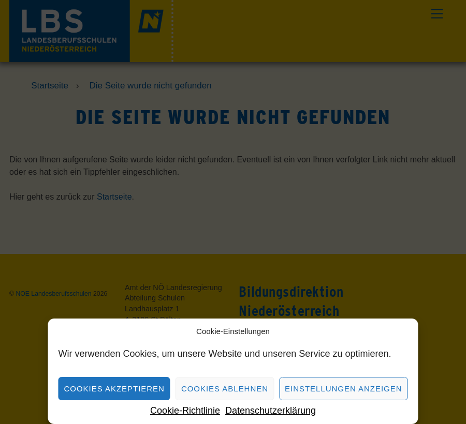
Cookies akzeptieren (114, 388)
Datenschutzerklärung (270, 410)
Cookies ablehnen (224, 388)
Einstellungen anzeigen (343, 388)
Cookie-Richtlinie (185, 410)
